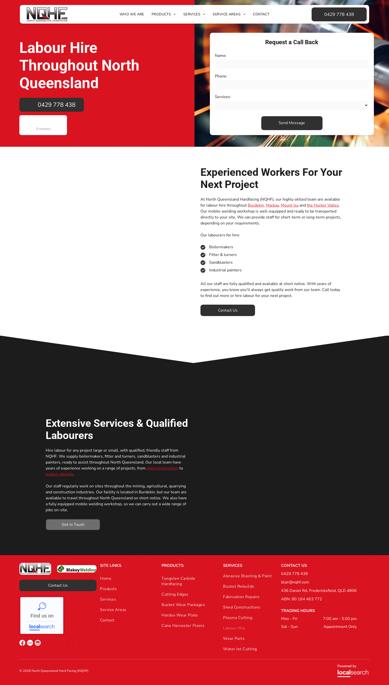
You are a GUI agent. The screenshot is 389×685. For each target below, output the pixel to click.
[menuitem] (132, 14)
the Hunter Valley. (323, 205)
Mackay (272, 205)
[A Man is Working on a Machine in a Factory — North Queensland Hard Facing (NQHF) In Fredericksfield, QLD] (271, 474)
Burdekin (256, 205)
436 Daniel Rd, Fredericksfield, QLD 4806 (319, 590)
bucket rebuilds (59, 474)
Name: (221, 55)
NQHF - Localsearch (41, 615)
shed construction (162, 468)
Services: (223, 97)
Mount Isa (289, 205)
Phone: (221, 76)
